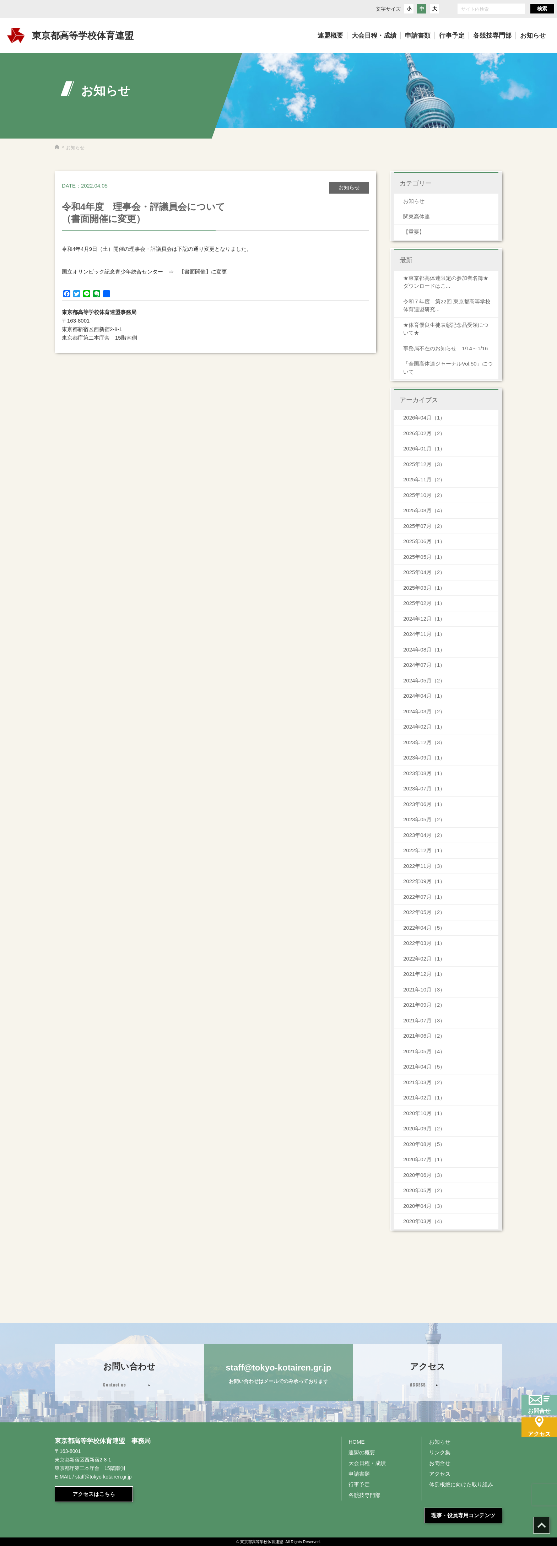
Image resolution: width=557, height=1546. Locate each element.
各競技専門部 (364, 1495)
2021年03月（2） (424, 1082)
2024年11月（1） (424, 634)
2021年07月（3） (424, 1020)
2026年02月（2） (424, 433)
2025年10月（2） (424, 495)
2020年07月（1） (424, 1159)
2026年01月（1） (424, 448)
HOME (356, 1442)
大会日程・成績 (367, 1463)
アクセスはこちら (93, 1494)
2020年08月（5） (424, 1144)
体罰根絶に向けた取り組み (461, 1484)
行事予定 (359, 1484)
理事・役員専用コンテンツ (463, 1515)
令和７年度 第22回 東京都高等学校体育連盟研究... (447, 305)
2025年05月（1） (424, 557)
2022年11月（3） (424, 866)
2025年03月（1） (424, 588)
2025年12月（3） (424, 464)
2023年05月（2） (424, 819)
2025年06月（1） (424, 541)
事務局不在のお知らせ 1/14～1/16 (448, 348)
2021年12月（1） (424, 974)
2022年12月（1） (424, 850)
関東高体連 (416, 216)
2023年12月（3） (424, 742)
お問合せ (439, 1463)
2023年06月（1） (424, 804)
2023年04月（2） (424, 835)
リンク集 (439, 1452)
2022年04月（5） (424, 928)
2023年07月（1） (424, 788)
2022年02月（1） (424, 959)
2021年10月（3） (424, 989)
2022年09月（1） (424, 881)
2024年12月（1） (424, 619)
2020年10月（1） (424, 1113)
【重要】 (413, 232)
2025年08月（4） (424, 510)
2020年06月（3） (424, 1175)
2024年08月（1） (424, 650)
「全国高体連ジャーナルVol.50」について (448, 368)
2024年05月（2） (424, 680)
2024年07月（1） (424, 665)
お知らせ (413, 201)
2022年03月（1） (424, 943)
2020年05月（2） (424, 1190)
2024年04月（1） (424, 696)
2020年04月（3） (424, 1206)
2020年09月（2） (424, 1128)
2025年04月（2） (424, 572)
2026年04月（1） (424, 418)
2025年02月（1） (424, 603)
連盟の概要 (361, 1452)
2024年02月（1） (424, 727)
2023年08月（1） (424, 773)
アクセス (439, 1474)
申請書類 (359, 1474)
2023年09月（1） (424, 758)
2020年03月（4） (424, 1221)
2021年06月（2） (424, 1036)
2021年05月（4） (424, 1051)
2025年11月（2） (424, 479)
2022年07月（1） (424, 897)
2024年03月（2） (424, 711)
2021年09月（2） (424, 1005)
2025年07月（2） (424, 526)
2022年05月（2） (424, 912)
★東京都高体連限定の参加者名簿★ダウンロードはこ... (445, 282)
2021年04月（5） (424, 1067)
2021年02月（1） (424, 1097)
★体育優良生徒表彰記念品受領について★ (445, 329)
